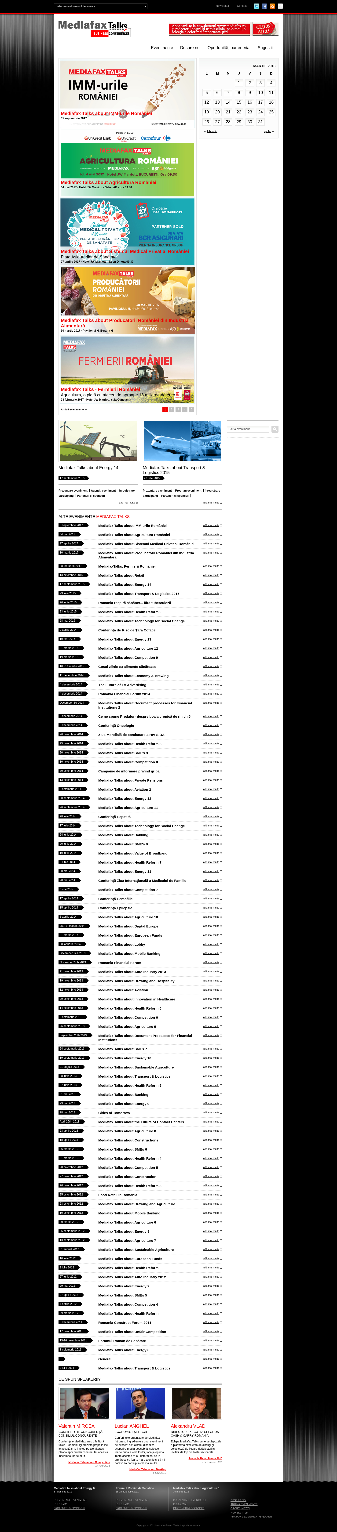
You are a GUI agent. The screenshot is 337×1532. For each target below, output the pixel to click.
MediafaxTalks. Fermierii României (127, 566)
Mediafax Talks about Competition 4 (128, 1304)
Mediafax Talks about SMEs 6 (122, 1149)
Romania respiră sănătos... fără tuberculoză (134, 603)
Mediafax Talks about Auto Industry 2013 (132, 972)
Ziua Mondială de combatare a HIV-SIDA (131, 735)
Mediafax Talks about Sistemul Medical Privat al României (125, 251)
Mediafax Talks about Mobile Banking (129, 954)
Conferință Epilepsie (115, 908)
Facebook (264, 6)
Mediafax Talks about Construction (127, 1177)
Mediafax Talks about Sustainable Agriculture (136, 1067)
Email (280, 6)
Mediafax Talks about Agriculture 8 (127, 1131)
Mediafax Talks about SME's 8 (123, 844)
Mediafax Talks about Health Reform (128, 1268)
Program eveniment (188, 490)
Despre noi (190, 47)
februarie (212, 131)
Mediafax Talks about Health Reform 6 (129, 1008)
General (104, 1359)
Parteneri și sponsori (91, 495)
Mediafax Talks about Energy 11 (124, 871)
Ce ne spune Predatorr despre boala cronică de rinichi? (144, 716)
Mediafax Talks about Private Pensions (130, 780)
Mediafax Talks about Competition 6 (128, 1017)
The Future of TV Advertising (122, 685)
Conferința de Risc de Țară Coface (126, 630)
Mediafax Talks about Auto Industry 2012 (132, 1277)
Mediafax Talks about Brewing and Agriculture (136, 1204)
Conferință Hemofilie (115, 899)
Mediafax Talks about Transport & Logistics (134, 1076)
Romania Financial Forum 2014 (124, 694)
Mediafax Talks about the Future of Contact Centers (141, 1122)
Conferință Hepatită (114, 817)
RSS (272, 6)
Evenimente (162, 47)
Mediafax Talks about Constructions (128, 1140)
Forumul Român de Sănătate (122, 1341)
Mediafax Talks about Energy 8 (123, 1231)
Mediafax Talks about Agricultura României (108, 182)
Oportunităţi (240, 1508)
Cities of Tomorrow (114, 1113)
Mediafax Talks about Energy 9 (123, 1104)
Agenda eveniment (104, 490)
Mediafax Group (163, 1525)
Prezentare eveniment (73, 490)
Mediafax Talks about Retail (121, 575)
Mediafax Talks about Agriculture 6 (127, 1222)
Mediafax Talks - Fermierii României (100, 389)
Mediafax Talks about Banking (123, 835)
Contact (242, 5)
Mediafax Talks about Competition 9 (128, 657)
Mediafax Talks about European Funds (130, 935)
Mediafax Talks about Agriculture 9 (127, 1027)
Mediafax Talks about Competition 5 (128, 1168)
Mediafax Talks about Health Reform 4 (129, 1158)
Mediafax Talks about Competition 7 (128, 890)
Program (60, 1504)
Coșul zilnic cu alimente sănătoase (127, 667)
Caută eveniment (274, 429)
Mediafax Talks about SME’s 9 (123, 753)
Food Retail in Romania (117, 1195)
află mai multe (127, 502)
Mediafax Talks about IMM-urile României (106, 113)
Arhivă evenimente (72, 409)
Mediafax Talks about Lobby (121, 944)
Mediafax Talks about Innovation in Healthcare (136, 999)
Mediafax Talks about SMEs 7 (122, 1049)
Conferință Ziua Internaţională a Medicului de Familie (142, 881)
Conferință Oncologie (116, 726)
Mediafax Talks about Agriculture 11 (128, 808)
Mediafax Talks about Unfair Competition (132, 1332)
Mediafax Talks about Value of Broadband (133, 853)
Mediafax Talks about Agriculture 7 (127, 1240)
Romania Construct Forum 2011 (124, 1323)
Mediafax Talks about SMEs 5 (122, 1295)
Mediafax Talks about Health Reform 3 (129, 1186)
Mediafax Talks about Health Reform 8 (129, 744)
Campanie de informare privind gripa (129, 771)
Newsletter (222, 5)
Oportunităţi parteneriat (229, 47)
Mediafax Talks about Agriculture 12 (128, 648)
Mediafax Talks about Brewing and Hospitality (136, 981)
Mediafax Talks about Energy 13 (124, 639)
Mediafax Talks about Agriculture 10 (128, 917)
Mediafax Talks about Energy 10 (124, 1058)
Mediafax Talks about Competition (89, 1462)
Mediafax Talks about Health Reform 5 (129, 1085)
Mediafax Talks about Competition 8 (128, 762)
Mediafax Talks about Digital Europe (128, 926)
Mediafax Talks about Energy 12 (124, 798)
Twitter (256, 6)
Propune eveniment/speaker (251, 1516)
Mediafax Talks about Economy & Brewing (133, 676)
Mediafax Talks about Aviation (123, 990)
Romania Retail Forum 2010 (205, 1458)
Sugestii (265, 47)
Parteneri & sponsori (69, 1508)
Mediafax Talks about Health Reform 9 (129, 612)
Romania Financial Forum (119, 963)
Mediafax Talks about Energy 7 (123, 1286)
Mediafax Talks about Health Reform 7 (129, 862)
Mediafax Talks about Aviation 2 (124, 789)
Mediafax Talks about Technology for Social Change (141, 621)
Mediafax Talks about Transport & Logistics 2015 (138, 594)
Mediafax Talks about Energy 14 (88, 467)
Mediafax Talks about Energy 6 (123, 1350)
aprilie (267, 131)
